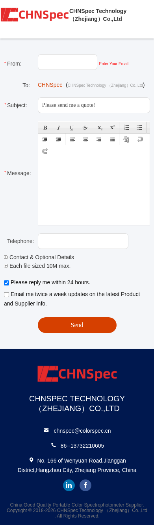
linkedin (69, 485)
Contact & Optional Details (39, 257)
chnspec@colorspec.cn (82, 431)
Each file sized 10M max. (37, 266)
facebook (85, 485)
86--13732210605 (82, 446)
